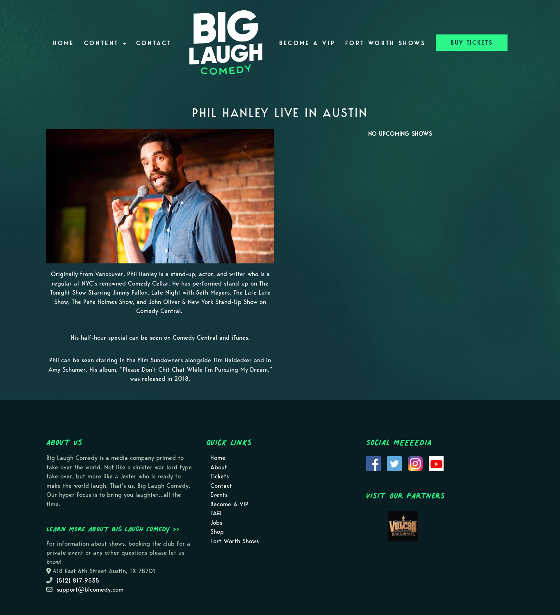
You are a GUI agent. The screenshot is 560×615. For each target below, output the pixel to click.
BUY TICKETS (472, 42)
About (218, 467)
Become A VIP (307, 43)
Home (63, 43)
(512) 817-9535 (78, 580)
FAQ (215, 513)
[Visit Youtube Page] (436, 462)
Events (219, 494)
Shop (217, 531)
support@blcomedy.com (90, 589)
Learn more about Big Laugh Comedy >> (113, 528)
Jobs (216, 522)
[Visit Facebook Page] (373, 462)
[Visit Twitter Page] (394, 462)
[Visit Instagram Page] (415, 462)
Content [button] (105, 43)
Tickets (219, 476)
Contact (154, 43)
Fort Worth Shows (385, 43)
